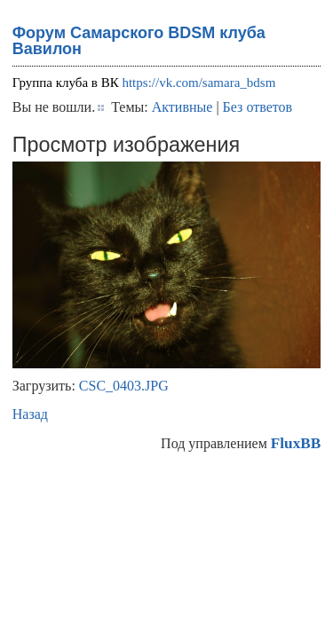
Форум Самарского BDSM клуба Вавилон (139, 41)
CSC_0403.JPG (124, 385)
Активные (182, 106)
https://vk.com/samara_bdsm (198, 82)
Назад (30, 414)
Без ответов (257, 106)
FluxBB (296, 443)
